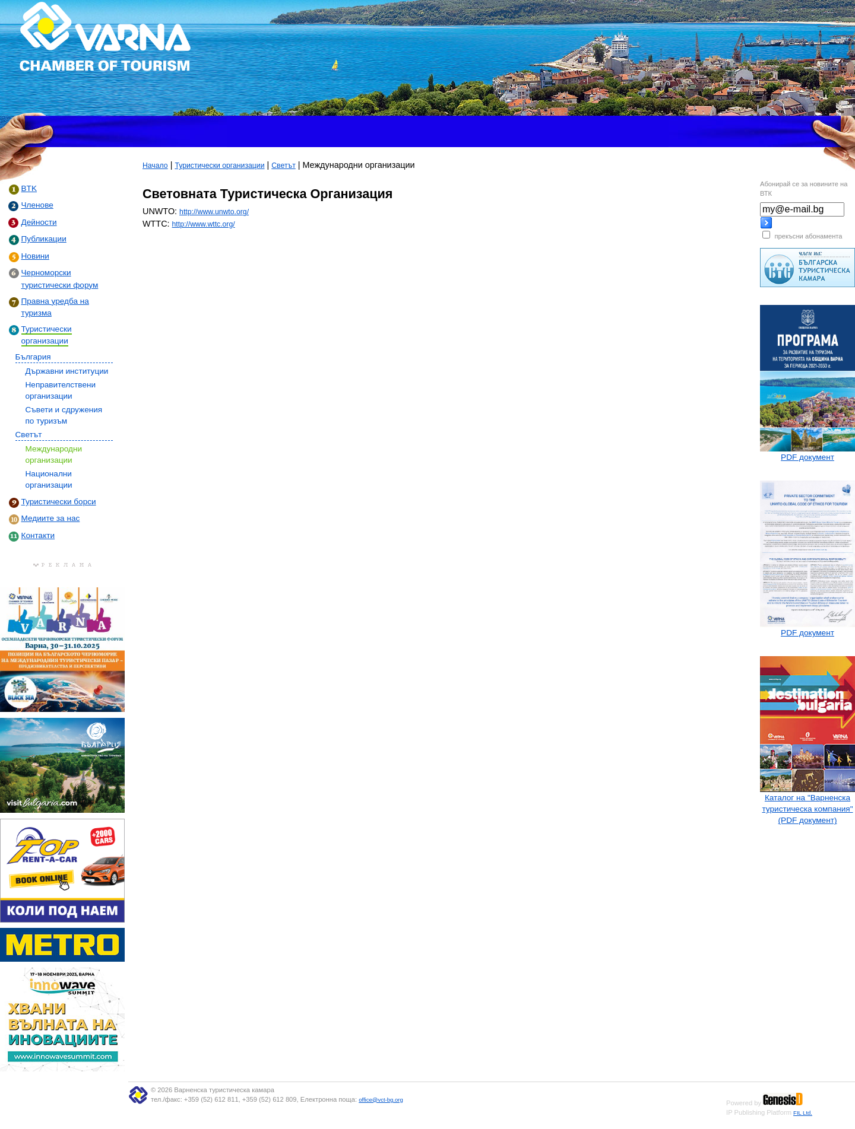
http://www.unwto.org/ (214, 212)
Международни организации (54, 454)
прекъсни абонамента (808, 236)
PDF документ (807, 457)
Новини (35, 256)
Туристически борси (58, 501)
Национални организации (49, 479)
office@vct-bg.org (381, 1099)
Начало (155, 165)
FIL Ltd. (802, 1112)
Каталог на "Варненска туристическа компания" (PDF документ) (807, 809)
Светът (28, 434)
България (33, 356)
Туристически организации (219, 165)
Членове (37, 205)
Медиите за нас (50, 518)
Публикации (43, 238)
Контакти (38, 535)
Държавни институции (67, 371)
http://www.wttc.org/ (203, 224)
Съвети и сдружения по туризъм (64, 415)
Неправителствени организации (61, 390)
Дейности (39, 222)
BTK (29, 188)
